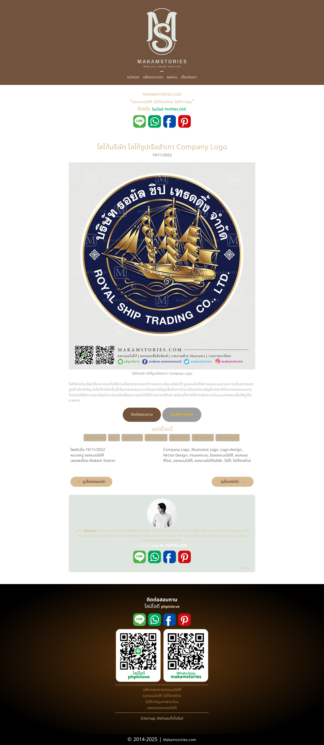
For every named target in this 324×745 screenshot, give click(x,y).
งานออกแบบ (199, 455)
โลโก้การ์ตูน (183, 102)
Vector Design (175, 455)
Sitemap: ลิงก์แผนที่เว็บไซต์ (162, 718)
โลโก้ (227, 460)
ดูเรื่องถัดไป (230, 481)
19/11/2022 (162, 155)
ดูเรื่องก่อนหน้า (94, 481)
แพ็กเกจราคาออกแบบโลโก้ (162, 690)
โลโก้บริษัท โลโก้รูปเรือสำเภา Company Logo (162, 147)
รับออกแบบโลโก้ (221, 455)
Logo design (231, 450)
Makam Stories (102, 460)
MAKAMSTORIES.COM (162, 94)
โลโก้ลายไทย (163, 102)
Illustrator (199, 450)
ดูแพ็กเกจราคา (181, 414)
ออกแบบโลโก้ (142, 102)
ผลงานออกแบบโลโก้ (162, 708)
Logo (214, 450)
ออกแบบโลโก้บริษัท (208, 460)
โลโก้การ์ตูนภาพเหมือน (162, 702)
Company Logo (176, 450)
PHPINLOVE (175, 545)
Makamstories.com (179, 740)
